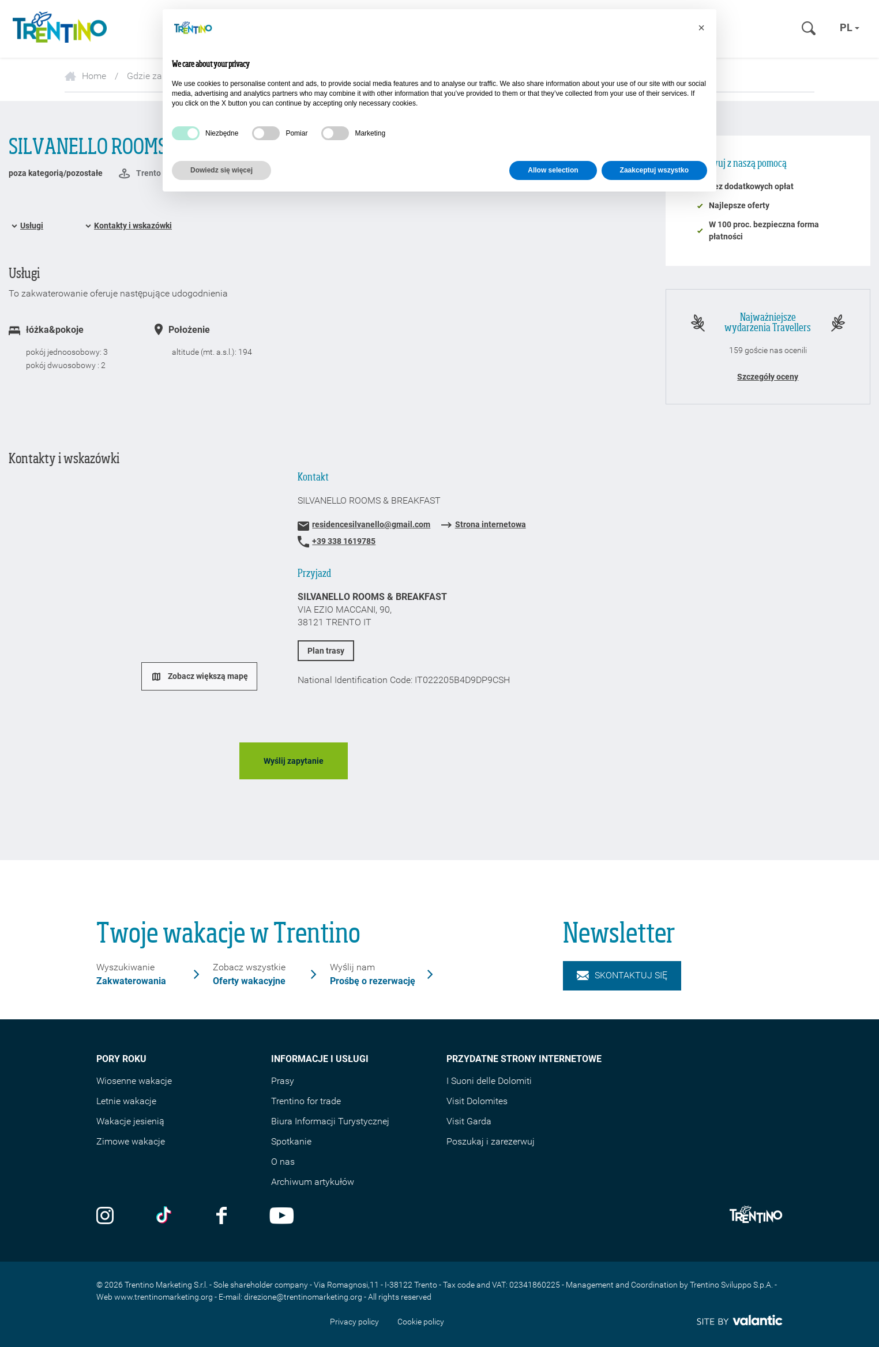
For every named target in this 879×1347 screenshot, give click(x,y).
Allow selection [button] (553, 170)
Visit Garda (468, 1121)
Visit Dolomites (477, 1100)
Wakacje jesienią (130, 1121)
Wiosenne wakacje (134, 1080)
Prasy (282, 1080)
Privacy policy (354, 1321)
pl (849, 27)
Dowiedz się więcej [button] (221, 170)
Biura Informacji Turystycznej (330, 1121)
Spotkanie (291, 1141)
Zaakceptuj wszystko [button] (654, 170)
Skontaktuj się (622, 975)
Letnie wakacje (126, 1100)
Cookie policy (420, 1321)
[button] (701, 27)
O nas (283, 1161)
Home (85, 75)
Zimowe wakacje (130, 1141)
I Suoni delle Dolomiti (489, 1080)
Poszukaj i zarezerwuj (490, 1141)
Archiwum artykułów (312, 1181)
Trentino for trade (306, 1100)
